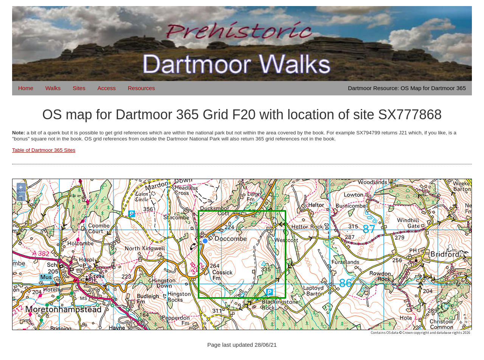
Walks (52, 88)
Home (25, 88)
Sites (79, 88)
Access (107, 88)
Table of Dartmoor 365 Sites (43, 150)
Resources (141, 88)
